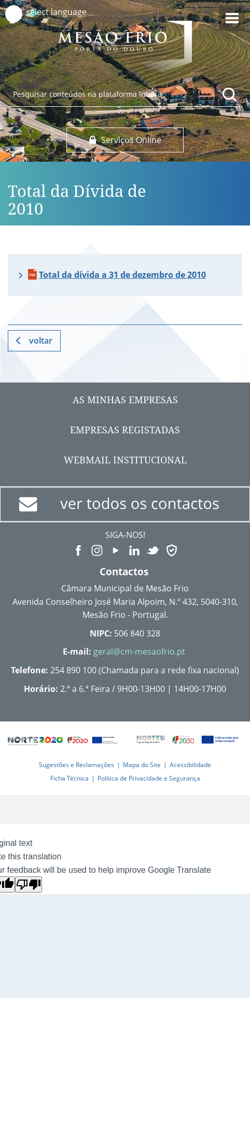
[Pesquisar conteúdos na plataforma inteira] (230, 94)
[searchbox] (125, 94)
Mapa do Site (142, 764)
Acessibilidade (190, 764)
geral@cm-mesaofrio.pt (139, 651)
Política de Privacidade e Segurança (149, 778)
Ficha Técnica (69, 778)
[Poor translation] (28, 884)
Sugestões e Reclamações (76, 764)
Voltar (40, 340)
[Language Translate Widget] (66, 12)
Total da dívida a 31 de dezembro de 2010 (122, 274)
